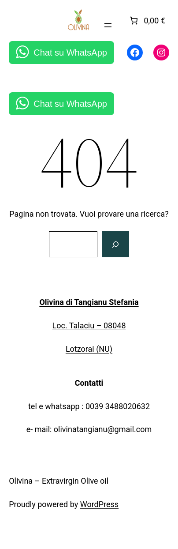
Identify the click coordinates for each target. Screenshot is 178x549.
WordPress (99, 504)
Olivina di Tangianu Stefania (88, 302)
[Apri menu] (108, 25)
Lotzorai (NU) (89, 348)
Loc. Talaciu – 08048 (89, 325)
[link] (146, 20)
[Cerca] (115, 244)
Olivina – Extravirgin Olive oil (58, 480)
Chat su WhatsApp (70, 52)
